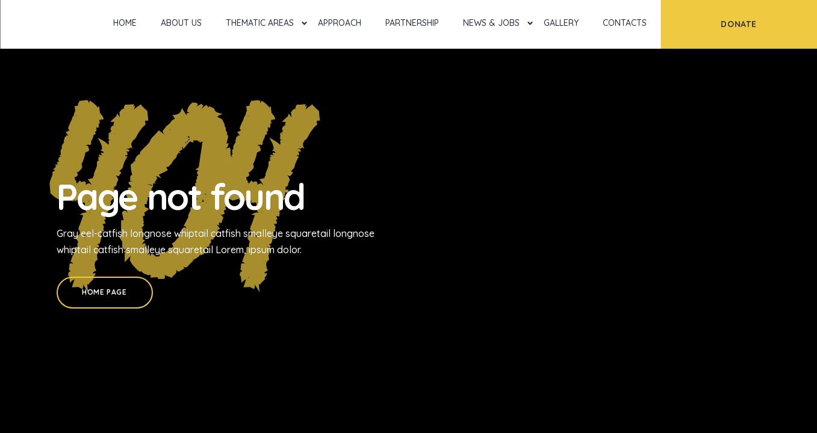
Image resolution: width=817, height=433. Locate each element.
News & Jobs (491, 22)
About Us (181, 22)
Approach (339, 22)
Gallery (561, 22)
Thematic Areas (260, 22)
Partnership (412, 22)
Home (125, 22)
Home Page (104, 291)
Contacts (625, 22)
